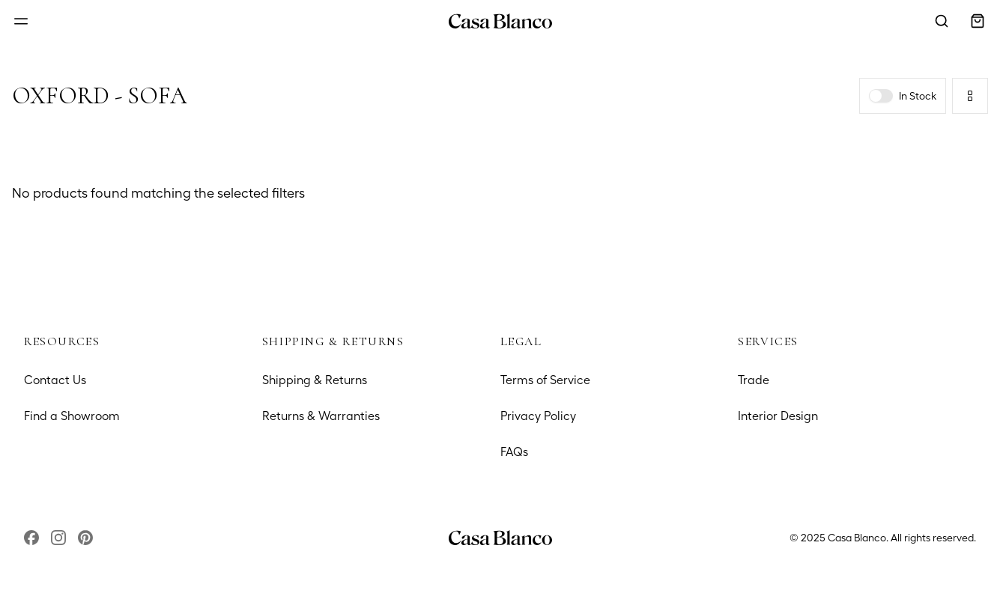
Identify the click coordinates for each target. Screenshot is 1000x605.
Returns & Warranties (321, 416)
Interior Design (778, 416)
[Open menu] (21, 20)
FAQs (514, 452)
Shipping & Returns (314, 380)
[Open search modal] (941, 20)
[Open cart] (977, 20)
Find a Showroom (72, 416)
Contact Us (55, 380)
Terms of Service (545, 380)
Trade (753, 380)
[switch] (881, 96)
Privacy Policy (538, 416)
